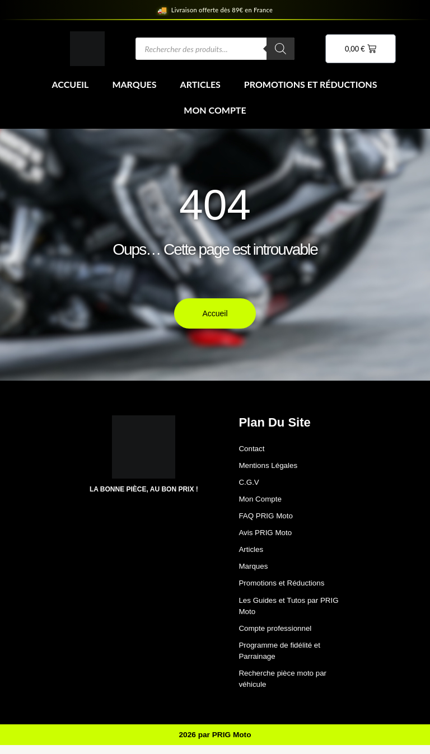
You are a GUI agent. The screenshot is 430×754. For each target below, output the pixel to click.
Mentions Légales (269, 466)
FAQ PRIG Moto (267, 518)
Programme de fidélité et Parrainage (281, 657)
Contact (252, 448)
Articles (200, 84)
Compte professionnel (277, 634)
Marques (134, 84)
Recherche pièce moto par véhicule (284, 686)
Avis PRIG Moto (266, 535)
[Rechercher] (281, 49)
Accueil (70, 84)
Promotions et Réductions (310, 84)
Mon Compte (215, 110)
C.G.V (249, 483)
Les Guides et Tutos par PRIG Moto (291, 611)
